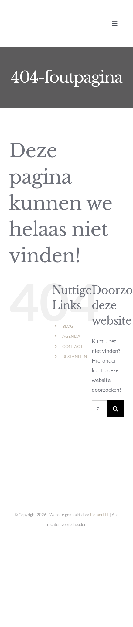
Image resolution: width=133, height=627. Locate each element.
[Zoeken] (115, 408)
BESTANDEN (74, 356)
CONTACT (72, 346)
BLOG (67, 326)
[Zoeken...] (99, 408)
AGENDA (71, 336)
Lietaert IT (99, 514)
